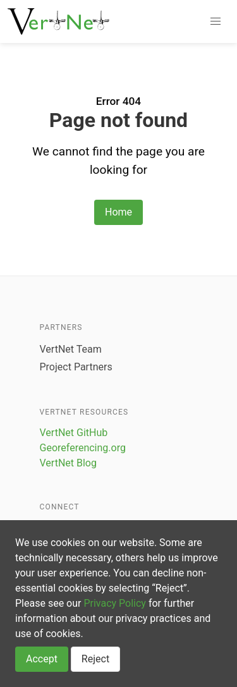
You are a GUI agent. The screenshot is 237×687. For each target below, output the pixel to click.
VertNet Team (71, 349)
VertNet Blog (68, 463)
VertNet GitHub (74, 433)
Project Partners (76, 367)
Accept (42, 659)
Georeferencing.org (83, 448)
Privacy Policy (114, 603)
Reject (95, 659)
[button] (215, 21)
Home (118, 212)
